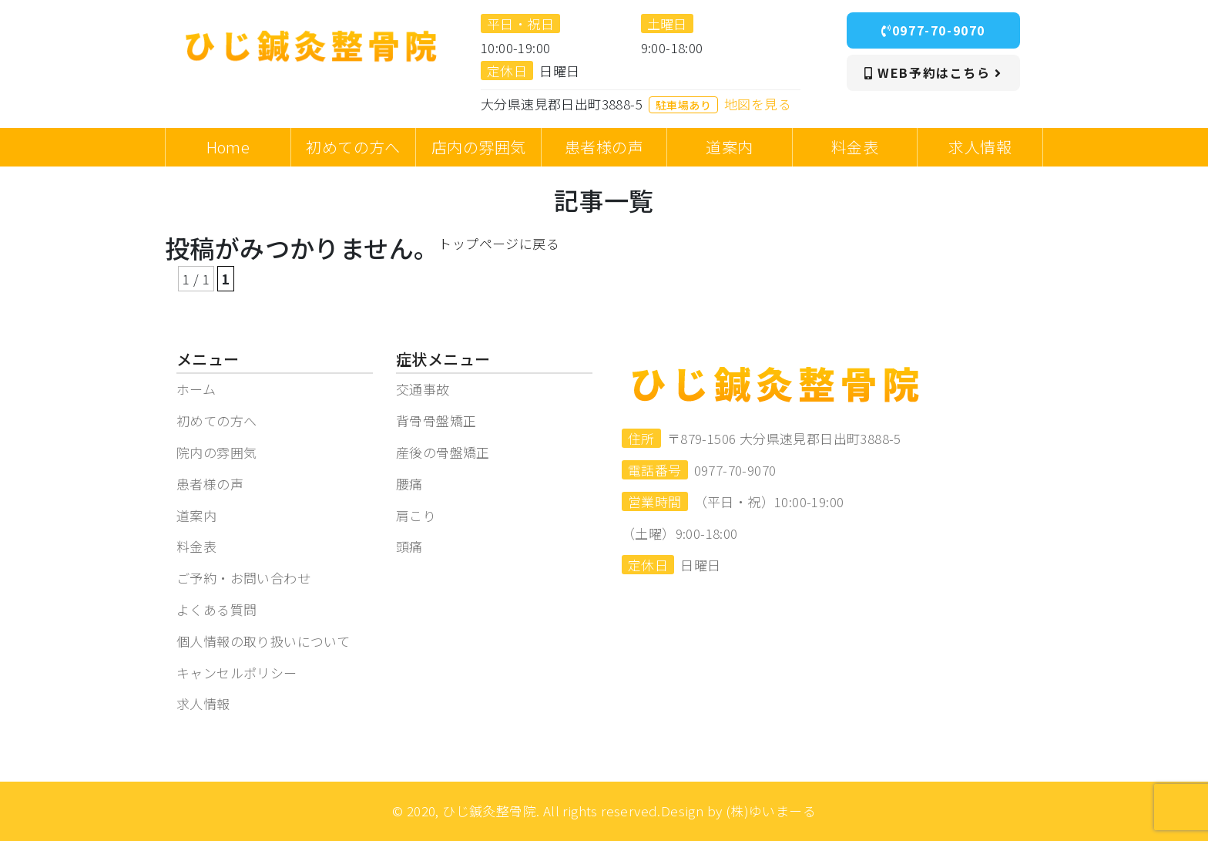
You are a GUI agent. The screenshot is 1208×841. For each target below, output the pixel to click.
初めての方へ (216, 420)
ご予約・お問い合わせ (243, 577)
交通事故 (423, 389)
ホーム (196, 389)
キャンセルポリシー (236, 672)
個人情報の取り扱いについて (263, 641)
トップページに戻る (498, 243)
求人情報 (203, 703)
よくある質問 (216, 609)
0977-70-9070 (933, 30)
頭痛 (409, 546)
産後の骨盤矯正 (443, 452)
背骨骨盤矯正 (436, 420)
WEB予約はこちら (933, 72)
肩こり (416, 515)
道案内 (196, 515)
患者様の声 (209, 483)
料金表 (196, 546)
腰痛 (409, 483)
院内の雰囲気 (216, 452)
